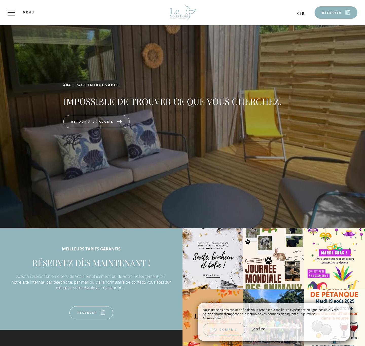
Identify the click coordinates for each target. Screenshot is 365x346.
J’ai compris (224, 329)
